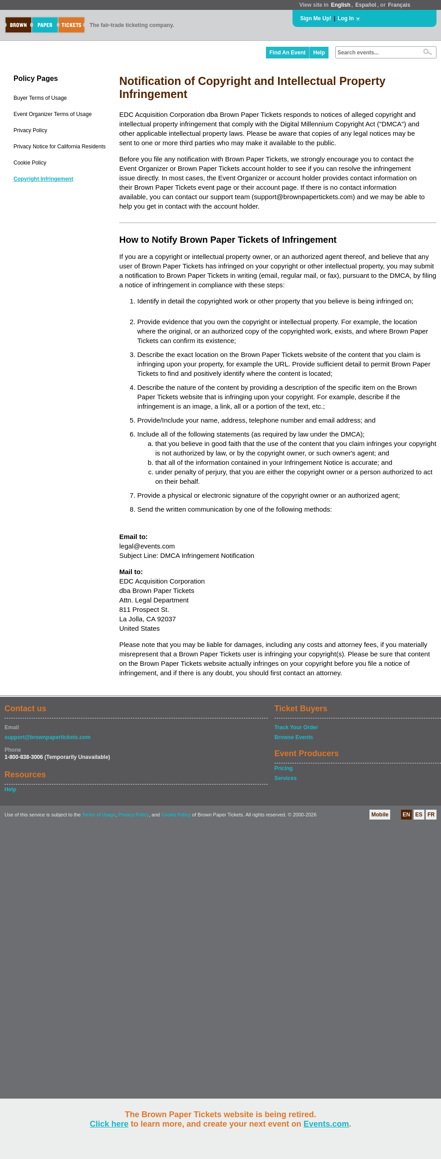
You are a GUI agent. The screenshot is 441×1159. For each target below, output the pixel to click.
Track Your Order (296, 727)
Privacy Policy (30, 130)
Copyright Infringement (43, 179)
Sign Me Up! (315, 18)
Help (319, 52)
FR (431, 814)
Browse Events (293, 737)
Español (366, 5)
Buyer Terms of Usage (40, 98)
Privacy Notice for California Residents (60, 146)
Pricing (283, 768)
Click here (109, 1123)
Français (399, 5)
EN (406, 814)
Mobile (379, 814)
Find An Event (288, 52)
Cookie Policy (30, 163)
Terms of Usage (98, 814)
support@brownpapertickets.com (47, 737)
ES (419, 814)
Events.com (326, 1123)
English (340, 5)
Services (285, 778)
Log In (346, 18)
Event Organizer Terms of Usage (53, 114)
